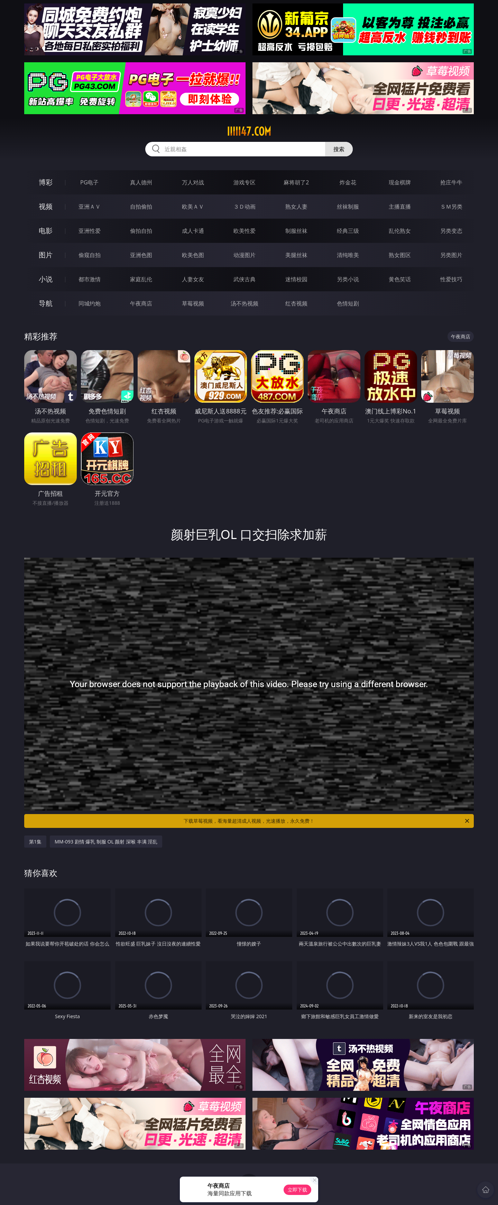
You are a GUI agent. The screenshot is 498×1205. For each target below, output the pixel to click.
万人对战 (193, 182)
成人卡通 (193, 231)
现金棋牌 (400, 182)
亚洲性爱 (90, 231)
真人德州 (141, 182)
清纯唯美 (348, 255)
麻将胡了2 (296, 182)
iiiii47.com (249, 131)
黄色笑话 (400, 279)
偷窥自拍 (90, 255)
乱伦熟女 (400, 231)
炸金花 (348, 182)
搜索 (338, 149)
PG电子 (89, 182)
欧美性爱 (244, 231)
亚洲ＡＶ (90, 206)
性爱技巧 (451, 279)
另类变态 (451, 231)
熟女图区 (400, 255)
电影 (46, 230)
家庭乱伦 (141, 279)
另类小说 (348, 279)
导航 (46, 303)
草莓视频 (193, 303)
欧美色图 (193, 255)
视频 (46, 206)
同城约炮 (90, 303)
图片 (46, 254)
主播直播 (400, 206)
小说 (46, 279)
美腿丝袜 (296, 255)
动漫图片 (244, 255)
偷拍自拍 (141, 231)
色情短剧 (348, 303)
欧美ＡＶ (193, 206)
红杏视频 (296, 303)
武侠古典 (244, 279)
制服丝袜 (296, 231)
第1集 (35, 841)
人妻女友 (193, 279)
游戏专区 (244, 182)
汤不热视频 (244, 303)
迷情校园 (296, 279)
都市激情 (90, 279)
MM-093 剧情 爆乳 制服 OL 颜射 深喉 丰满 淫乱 (106, 841)
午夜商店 (141, 303)
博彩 (46, 182)
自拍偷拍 (141, 206)
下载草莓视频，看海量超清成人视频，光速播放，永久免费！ (327, 821)
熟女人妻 (296, 206)
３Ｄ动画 (244, 206)
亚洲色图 (141, 255)
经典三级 (348, 231)
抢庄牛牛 (451, 182)
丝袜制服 (348, 206)
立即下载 (297, 1189)
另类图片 (451, 255)
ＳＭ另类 (451, 206)
